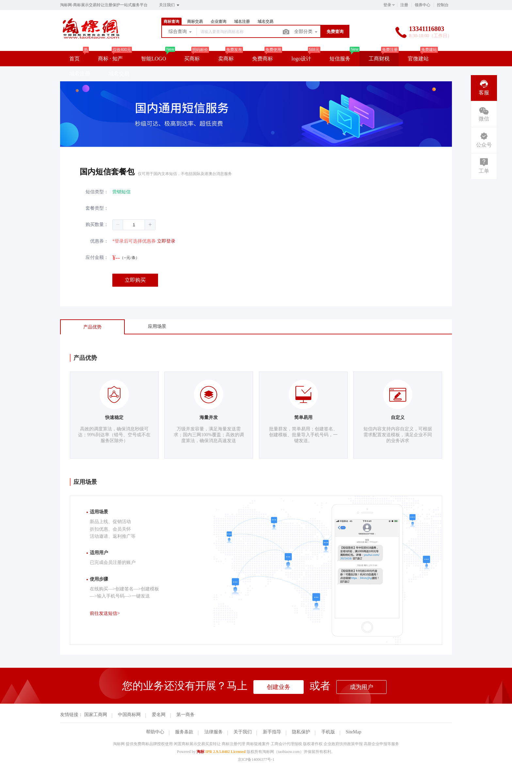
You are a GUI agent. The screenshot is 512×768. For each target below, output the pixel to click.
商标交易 (195, 21)
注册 (404, 5)
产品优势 (92, 327)
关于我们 (242, 731)
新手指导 (272, 731)
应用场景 (157, 326)
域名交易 (265, 21)
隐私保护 (301, 731)
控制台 (443, 5)
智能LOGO (153, 58)
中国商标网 (129, 714)
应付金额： (97, 257)
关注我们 (169, 5)
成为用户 (361, 687)
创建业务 (278, 687)
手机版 (328, 731)
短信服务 (339, 58)
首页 (74, 58)
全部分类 (306, 32)
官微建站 (418, 58)
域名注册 (242, 21)
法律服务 (213, 731)
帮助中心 (155, 731)
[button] (118, 225)
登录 (387, 5)
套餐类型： (97, 208)
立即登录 (166, 241)
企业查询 (218, 21)
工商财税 (379, 58)
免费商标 (262, 58)
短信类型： (97, 191)
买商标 (192, 58)
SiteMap (353, 731)
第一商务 (185, 714)
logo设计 (301, 58)
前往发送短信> (105, 613)
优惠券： (99, 241)
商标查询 (171, 21)
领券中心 (422, 5)
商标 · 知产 (110, 58)
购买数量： (97, 224)
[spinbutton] (133, 224)
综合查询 (180, 32)
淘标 (200, 751)
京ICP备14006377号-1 (256, 759)
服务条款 (184, 731)
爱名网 (159, 714)
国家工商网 (95, 714)
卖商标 (226, 58)
